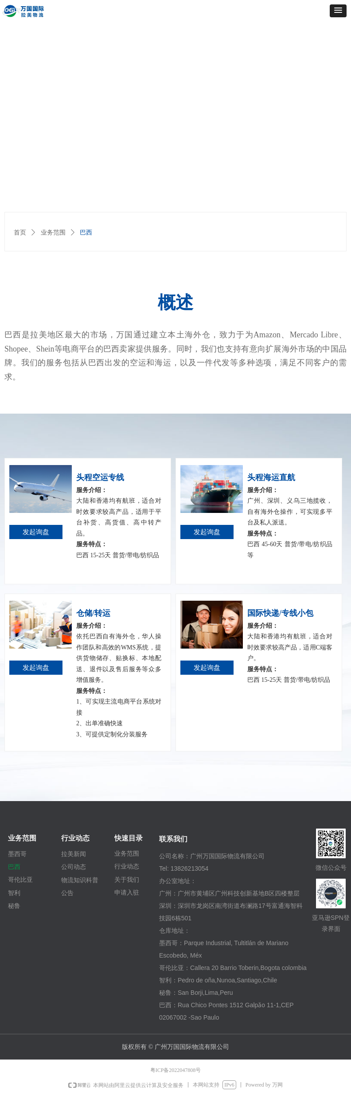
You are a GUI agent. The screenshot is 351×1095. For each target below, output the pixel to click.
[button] (338, 10)
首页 (20, 232)
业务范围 (53, 232)
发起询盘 (36, 532)
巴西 (86, 232)
